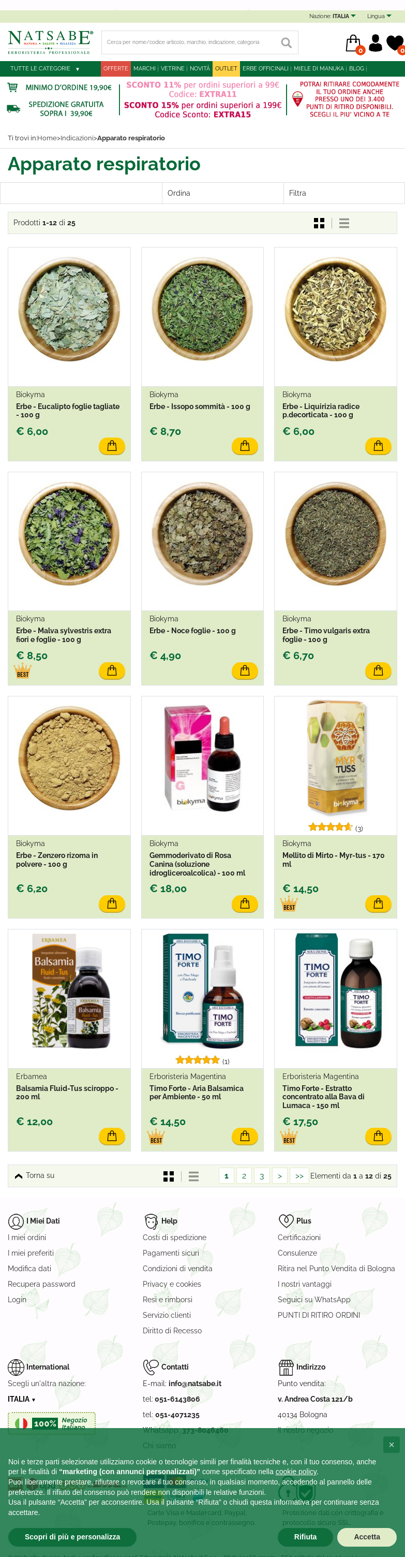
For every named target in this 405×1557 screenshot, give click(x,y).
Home (47, 138)
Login (17, 1300)
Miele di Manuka (319, 68)
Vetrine (173, 68)
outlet (226, 68)
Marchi (144, 68)
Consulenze (297, 1253)
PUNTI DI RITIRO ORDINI (319, 1315)
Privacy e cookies (172, 1284)
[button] (391, 1444)
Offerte (115, 68)
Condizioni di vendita (178, 1268)
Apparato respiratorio (131, 138)
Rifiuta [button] (305, 1537)
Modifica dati (29, 1268)
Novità (200, 68)
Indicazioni (77, 138)
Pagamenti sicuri (171, 1253)
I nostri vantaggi (305, 1284)
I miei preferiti (31, 1253)
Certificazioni (299, 1237)
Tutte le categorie (40, 68)
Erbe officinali (266, 68)
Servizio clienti (167, 1315)
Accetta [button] (367, 1537)
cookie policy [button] (296, 1471)
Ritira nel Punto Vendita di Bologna (336, 1268)
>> (299, 1176)
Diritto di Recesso (172, 1331)
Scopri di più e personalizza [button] (72, 1537)
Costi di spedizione (174, 1237)
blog (356, 68)
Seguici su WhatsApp (314, 1300)
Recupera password (42, 1284)
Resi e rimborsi (167, 1300)
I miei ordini (27, 1237)
